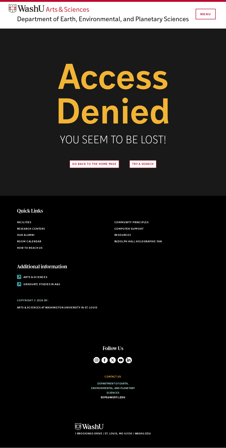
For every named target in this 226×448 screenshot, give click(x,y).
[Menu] (205, 14)
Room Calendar (29, 241)
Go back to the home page (94, 164)
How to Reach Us (30, 248)
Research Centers (31, 229)
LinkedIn (128, 360)
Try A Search (143, 164)
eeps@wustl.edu (113, 397)
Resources (122, 235)
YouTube (120, 360)
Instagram (96, 360)
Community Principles (131, 222)
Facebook (104, 360)
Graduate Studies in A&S (38, 284)
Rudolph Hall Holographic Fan (138, 241)
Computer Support (129, 229)
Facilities (24, 222)
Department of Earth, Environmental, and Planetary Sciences (103, 19)
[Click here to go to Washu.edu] (89, 429)
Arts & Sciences (32, 277)
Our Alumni (26, 235)
